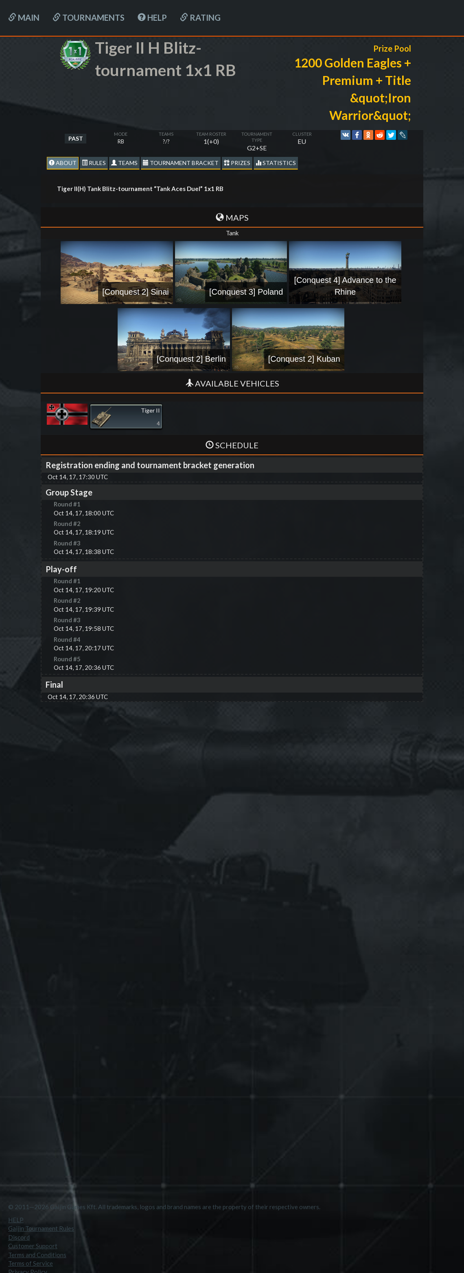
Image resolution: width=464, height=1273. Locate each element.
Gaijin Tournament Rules (41, 1228)
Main (23, 17)
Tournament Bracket (181, 162)
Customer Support (32, 1245)
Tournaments (89, 17)
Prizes (237, 162)
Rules (94, 162)
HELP (152, 17)
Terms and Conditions (37, 1254)
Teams (124, 162)
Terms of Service (30, 1263)
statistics (276, 162)
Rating (200, 17)
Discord (19, 1237)
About (63, 162)
